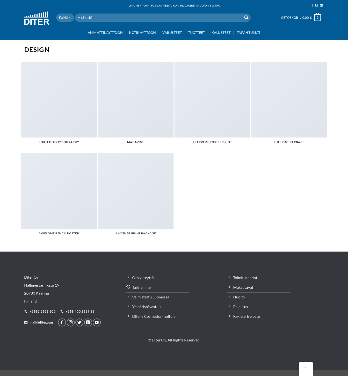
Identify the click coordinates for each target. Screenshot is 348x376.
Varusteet (172, 32)
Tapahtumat (248, 32)
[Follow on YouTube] (97, 322)
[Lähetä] (246, 18)
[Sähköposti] (321, 5)
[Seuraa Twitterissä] (79, 322)
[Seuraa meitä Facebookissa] (312, 5)
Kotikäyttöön (142, 32)
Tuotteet (196, 32)
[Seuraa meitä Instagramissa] (316, 5)
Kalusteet (221, 32)
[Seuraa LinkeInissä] (88, 322)
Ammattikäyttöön (105, 32)
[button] (301, 17)
